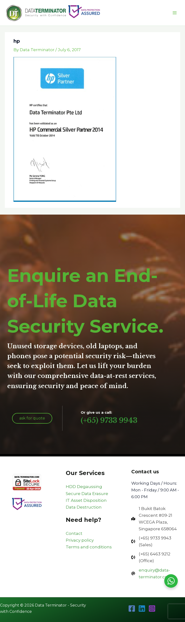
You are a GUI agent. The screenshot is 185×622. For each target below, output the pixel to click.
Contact (74, 533)
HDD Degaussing (84, 486)
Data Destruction (84, 507)
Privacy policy (80, 540)
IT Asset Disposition (86, 500)
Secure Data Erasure (87, 493)
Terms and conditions (89, 547)
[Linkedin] (141, 608)
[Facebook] (131, 608)
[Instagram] (152, 608)
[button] (32, 418)
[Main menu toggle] (174, 12)
